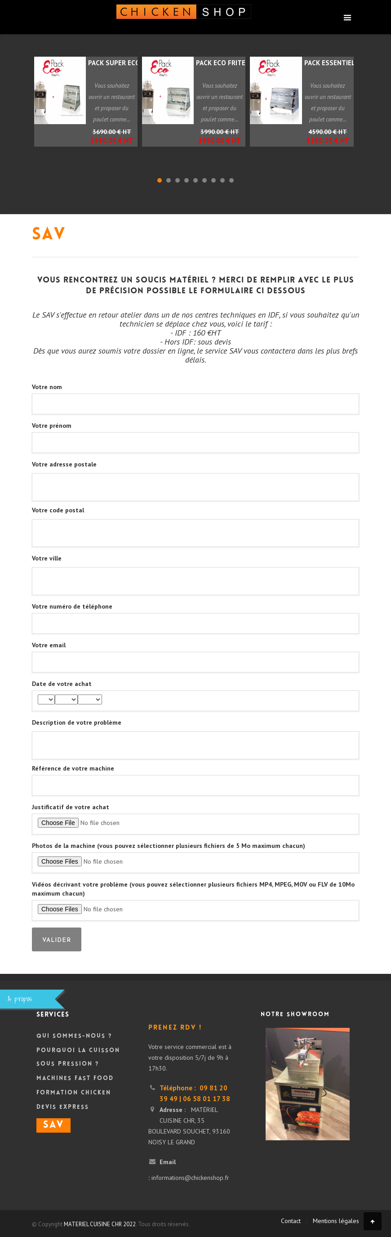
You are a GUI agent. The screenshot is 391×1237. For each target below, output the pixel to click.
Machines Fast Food (75, 1078)
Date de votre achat (62, 684)
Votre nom (47, 387)
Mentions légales (336, 1221)
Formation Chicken (73, 1093)
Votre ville (47, 558)
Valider (56, 940)
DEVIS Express (62, 1107)
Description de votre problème (76, 722)
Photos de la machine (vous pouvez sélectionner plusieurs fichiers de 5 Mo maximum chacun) (168, 846)
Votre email (49, 645)
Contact (291, 1221)
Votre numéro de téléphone (72, 606)
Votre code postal (58, 510)
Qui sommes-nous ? (74, 1036)
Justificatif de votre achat (70, 807)
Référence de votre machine (73, 768)
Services (52, 1015)
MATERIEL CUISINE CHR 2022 (100, 1224)
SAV (53, 1125)
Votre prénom (51, 425)
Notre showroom (295, 1014)
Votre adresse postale (64, 464)
